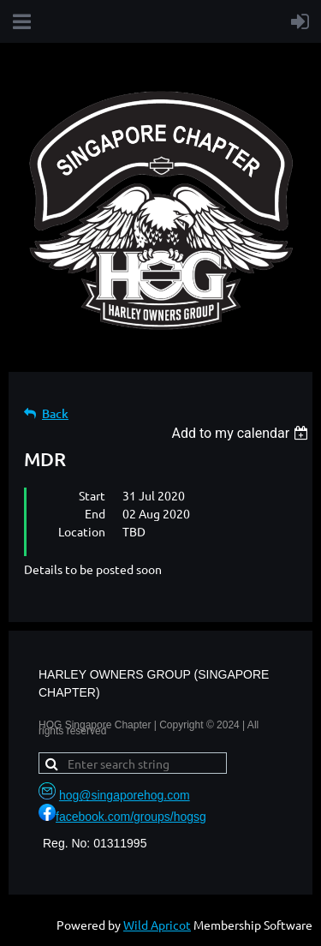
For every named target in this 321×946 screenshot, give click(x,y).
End (95, 513)
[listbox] (241, 433)
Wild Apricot (157, 924)
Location (81, 531)
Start (92, 495)
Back (55, 413)
